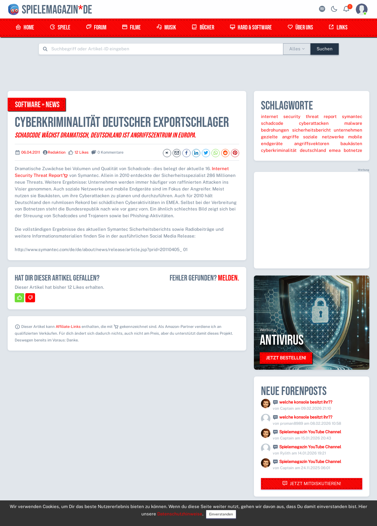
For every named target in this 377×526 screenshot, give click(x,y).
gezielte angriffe (280, 136)
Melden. (228, 278)
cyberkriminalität (279, 150)
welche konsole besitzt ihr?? (305, 402)
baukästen (351, 143)
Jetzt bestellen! (286, 357)
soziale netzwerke (323, 136)
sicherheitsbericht (311, 129)
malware (353, 123)
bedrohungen (275, 129)
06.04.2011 (30, 152)
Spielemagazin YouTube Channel (310, 431)
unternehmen (348, 129)
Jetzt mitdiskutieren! (311, 483)
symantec (352, 116)
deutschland (313, 150)
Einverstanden (221, 514)
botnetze (353, 150)
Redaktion (57, 152)
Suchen (325, 48)
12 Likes (82, 152)
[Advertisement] (188, 72)
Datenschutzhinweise (179, 513)
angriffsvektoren (311, 143)
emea (334, 150)
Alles (294, 48)
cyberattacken (314, 123)
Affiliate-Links (68, 326)
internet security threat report (299, 116)
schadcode (272, 123)
